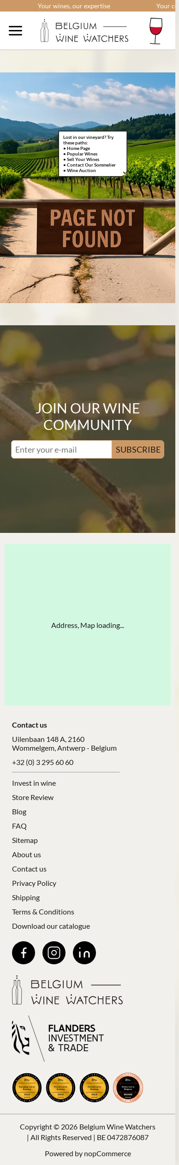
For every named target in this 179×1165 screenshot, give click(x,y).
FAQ (19, 825)
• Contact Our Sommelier (89, 164)
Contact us (29, 868)
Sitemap (25, 840)
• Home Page (76, 148)
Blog (19, 811)
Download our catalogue (51, 925)
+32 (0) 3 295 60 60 (42, 762)
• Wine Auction (79, 170)
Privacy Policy (34, 882)
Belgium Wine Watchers (117, 1126)
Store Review (33, 797)
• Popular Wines (80, 153)
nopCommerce (107, 1153)
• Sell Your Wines (81, 159)
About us (26, 854)
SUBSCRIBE (138, 449)
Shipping (26, 897)
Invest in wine (34, 782)
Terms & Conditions (43, 911)
